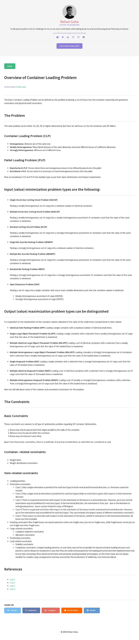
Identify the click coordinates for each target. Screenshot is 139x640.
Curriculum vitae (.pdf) (69, 46)
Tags (84, 33)
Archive (62, 33)
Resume (78, 33)
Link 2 (12, 582)
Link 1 (12, 579)
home (55, 33)
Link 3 (12, 586)
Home (9, 66)
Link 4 (12, 589)
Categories (70, 33)
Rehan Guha (69, 21)
